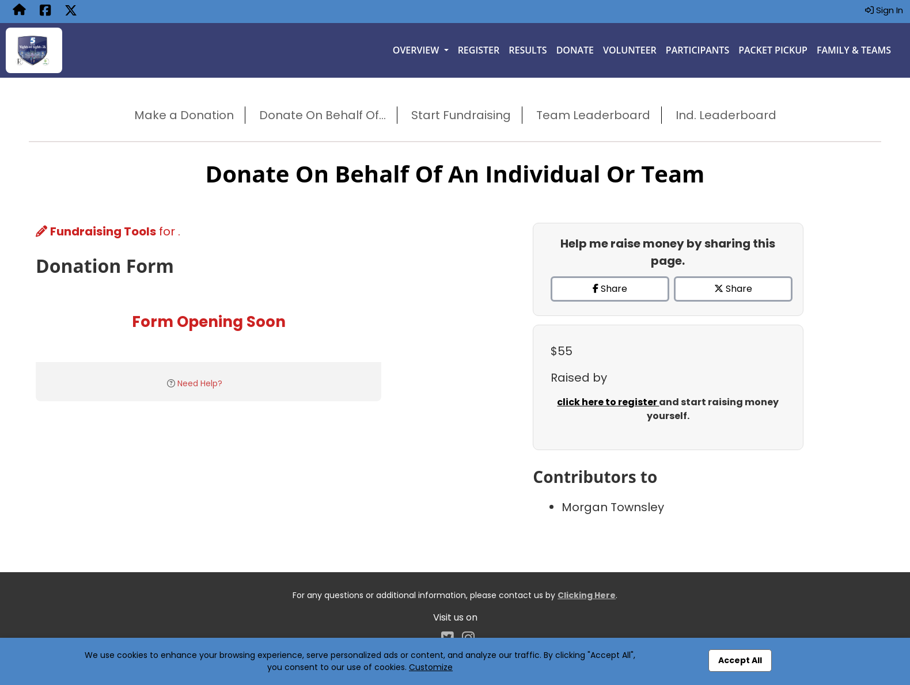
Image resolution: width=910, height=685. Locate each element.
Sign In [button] (884, 10)
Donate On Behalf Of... (322, 115)
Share (610, 288)
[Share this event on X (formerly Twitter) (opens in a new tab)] (71, 11)
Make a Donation (184, 115)
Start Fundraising (461, 115)
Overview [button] (417, 50)
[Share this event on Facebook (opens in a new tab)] (45, 11)
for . (108, 231)
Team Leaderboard (593, 115)
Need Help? (199, 383)
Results (528, 50)
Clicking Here (587, 595)
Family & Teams (854, 50)
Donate (575, 50)
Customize (431, 667)
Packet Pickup (772, 50)
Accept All (740, 660)
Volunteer (630, 50)
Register (479, 50)
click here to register (608, 402)
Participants (697, 50)
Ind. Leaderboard (726, 115)
